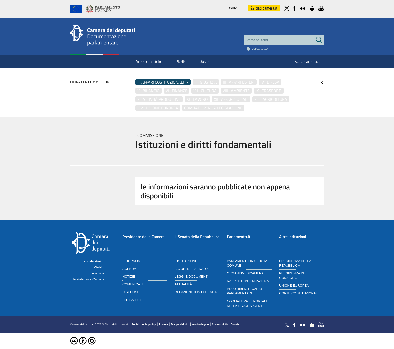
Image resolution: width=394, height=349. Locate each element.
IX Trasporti (269, 90)
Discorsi (130, 292)
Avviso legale (200, 324)
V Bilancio (148, 90)
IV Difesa (270, 82)
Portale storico (93, 261)
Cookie (235, 324)
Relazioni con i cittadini (197, 292)
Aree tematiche (149, 61)
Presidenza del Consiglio (293, 275)
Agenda (129, 269)
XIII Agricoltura (270, 99)
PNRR (181, 61)
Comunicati (132, 284)
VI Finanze (176, 90)
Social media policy (144, 324)
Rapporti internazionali (249, 281)
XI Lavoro (197, 99)
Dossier (205, 61)
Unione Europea (294, 285)
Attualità (183, 284)
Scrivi (233, 8)
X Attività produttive (159, 99)
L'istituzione (186, 261)
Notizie (128, 276)
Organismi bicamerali (246, 273)
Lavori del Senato (191, 269)
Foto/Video (132, 300)
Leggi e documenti (191, 276)
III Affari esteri (239, 82)
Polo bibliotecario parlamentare (244, 291)
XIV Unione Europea (157, 108)
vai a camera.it (307, 61)
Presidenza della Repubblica (295, 263)
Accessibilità (220, 324)
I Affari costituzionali (163, 82)
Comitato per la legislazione (213, 108)
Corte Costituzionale (299, 293)
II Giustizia (206, 82)
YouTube (97, 273)
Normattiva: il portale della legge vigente (247, 303)
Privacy (163, 324)
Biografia (131, 261)
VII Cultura (205, 90)
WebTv (99, 267)
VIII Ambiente (236, 90)
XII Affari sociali (231, 99)
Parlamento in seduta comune (247, 263)
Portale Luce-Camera (88, 279)
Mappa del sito (180, 324)
